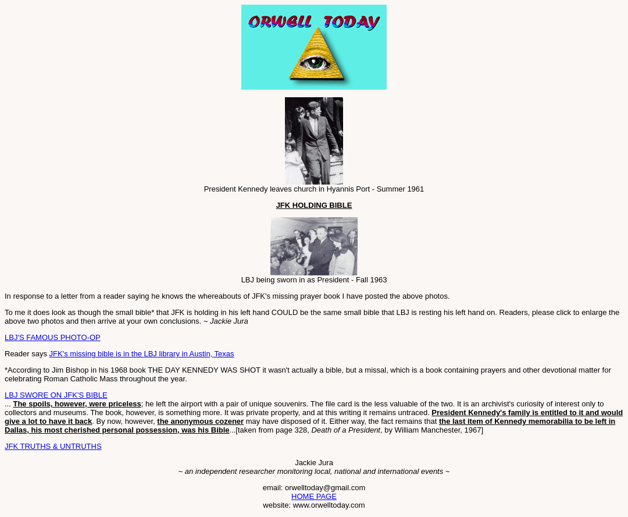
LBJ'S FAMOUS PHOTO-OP (53, 337)
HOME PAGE (314, 496)
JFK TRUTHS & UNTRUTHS (53, 446)
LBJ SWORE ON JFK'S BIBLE (56, 395)
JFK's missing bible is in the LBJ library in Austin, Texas (141, 353)
